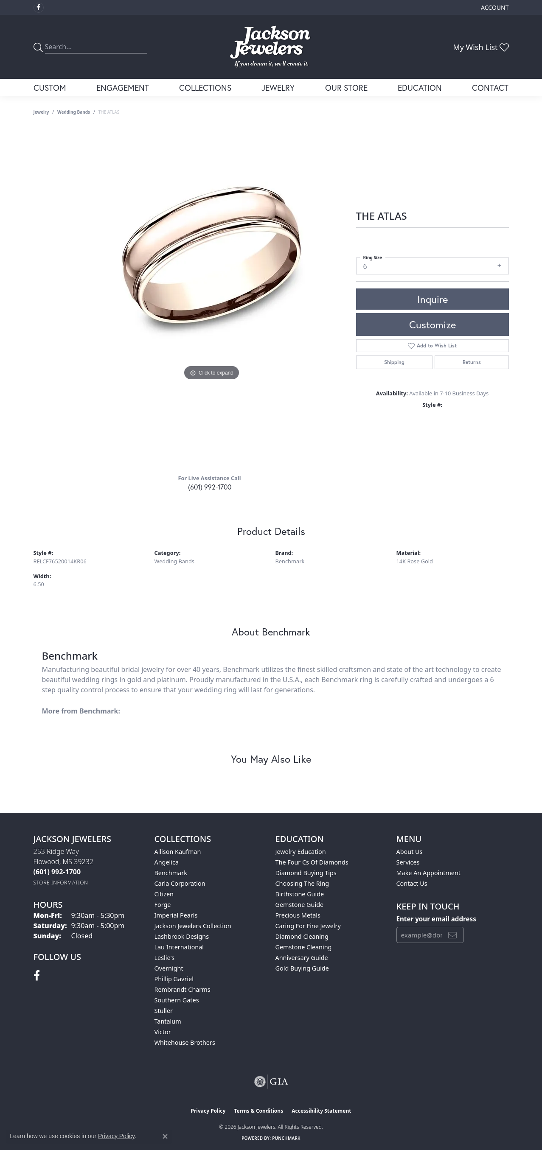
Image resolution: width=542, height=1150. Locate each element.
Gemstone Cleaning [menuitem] (303, 947)
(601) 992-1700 (209, 486)
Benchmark (290, 561)
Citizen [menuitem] (164, 894)
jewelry (41, 112)
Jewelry (278, 87)
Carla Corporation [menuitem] (179, 883)
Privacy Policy (208, 1110)
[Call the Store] (57, 871)
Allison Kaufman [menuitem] (177, 852)
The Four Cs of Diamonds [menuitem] (311, 862)
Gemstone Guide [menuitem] (299, 905)
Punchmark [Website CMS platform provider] (286, 1138)
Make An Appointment (428, 873)
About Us (409, 852)
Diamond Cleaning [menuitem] (302, 936)
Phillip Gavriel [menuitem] (174, 979)
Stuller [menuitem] (163, 1011)
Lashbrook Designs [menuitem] (181, 936)
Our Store (346, 87)
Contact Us (411, 883)
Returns (472, 362)
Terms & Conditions (258, 1110)
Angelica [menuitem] (166, 862)
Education (420, 87)
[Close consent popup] (165, 1136)
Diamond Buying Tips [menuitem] (306, 873)
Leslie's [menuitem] (164, 958)
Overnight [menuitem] (168, 968)
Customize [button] (432, 324)
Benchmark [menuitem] (170, 873)
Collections (205, 87)
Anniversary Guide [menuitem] (301, 958)
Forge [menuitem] (162, 905)
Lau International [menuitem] (179, 947)
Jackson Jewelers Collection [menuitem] (192, 926)
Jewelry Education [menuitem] (300, 852)
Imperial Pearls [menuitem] (176, 915)
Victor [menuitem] (162, 1032)
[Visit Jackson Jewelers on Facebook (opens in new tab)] (39, 8)
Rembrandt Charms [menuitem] (182, 989)
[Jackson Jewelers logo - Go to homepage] (271, 47)
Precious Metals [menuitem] (297, 915)
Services (408, 862)
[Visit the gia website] (271, 1081)
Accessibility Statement (321, 1110)
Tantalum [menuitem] (167, 1021)
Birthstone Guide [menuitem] (299, 894)
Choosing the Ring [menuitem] (302, 883)
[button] (493, 7)
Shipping (394, 362)
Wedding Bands (73, 112)
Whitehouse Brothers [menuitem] (184, 1042)
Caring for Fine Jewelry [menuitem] (308, 926)
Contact (490, 87)
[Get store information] (61, 882)
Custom (50, 87)
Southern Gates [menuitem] (176, 1000)
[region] (211, 297)
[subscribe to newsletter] (452, 935)
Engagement (122, 87)
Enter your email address (436, 919)
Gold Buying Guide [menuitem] (302, 968)
